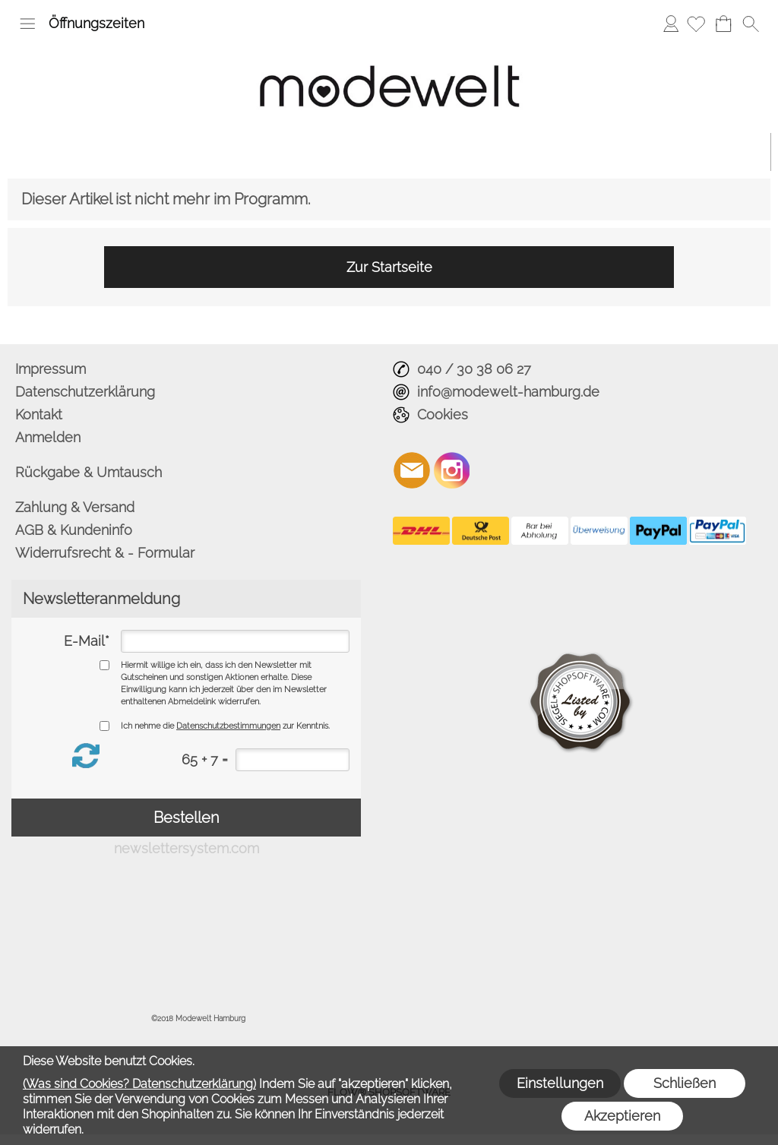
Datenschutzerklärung (85, 392)
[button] (27, 23)
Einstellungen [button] (560, 1083)
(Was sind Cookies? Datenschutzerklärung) (139, 1084)
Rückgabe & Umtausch (88, 472)
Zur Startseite (389, 267)
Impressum (50, 369)
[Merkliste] (696, 23)
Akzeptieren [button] (622, 1116)
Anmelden (671, 23)
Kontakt (38, 414)
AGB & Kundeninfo (73, 530)
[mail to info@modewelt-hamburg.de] (412, 470)
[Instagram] (452, 470)
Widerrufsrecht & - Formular (104, 553)
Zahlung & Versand (74, 507)
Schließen (684, 1083)
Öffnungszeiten (96, 23)
